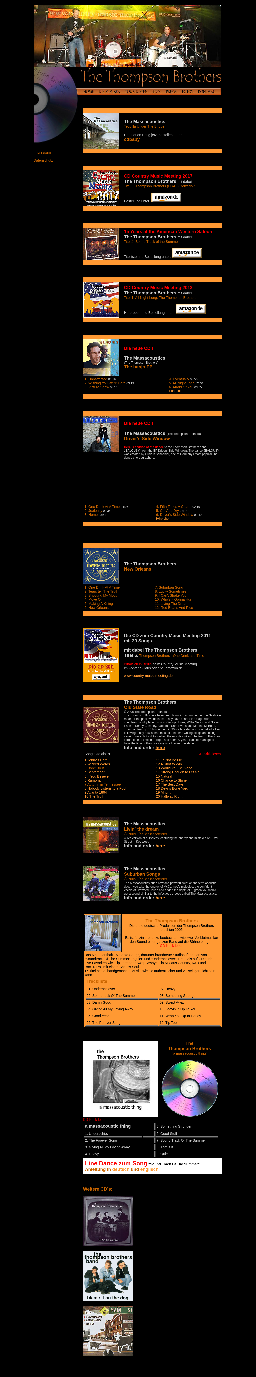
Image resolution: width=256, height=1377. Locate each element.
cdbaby (132, 139)
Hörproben (176, 391)
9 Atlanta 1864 (96, 792)
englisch (149, 1169)
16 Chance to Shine (171, 780)
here (160, 747)
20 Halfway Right (169, 796)
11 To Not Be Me (169, 760)
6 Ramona (93, 780)
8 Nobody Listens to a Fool (105, 788)
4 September (95, 772)
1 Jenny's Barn (96, 760)
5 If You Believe (97, 776)
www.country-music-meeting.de (148, 676)
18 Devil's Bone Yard (172, 788)
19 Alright (163, 792)
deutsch (121, 1169)
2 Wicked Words (97, 764)
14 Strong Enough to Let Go (178, 772)
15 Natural (164, 776)
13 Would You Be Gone (174, 768)
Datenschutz (43, 160)
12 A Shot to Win (169, 764)
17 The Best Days (170, 784)
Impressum (42, 152)
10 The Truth (94, 796)
